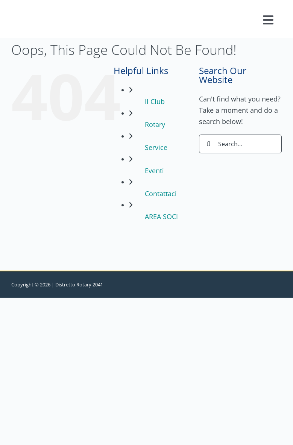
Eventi (154, 170)
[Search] (208, 144)
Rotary (155, 124)
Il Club (155, 101)
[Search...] (240, 144)
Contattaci (161, 193)
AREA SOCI (161, 216)
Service (156, 147)
